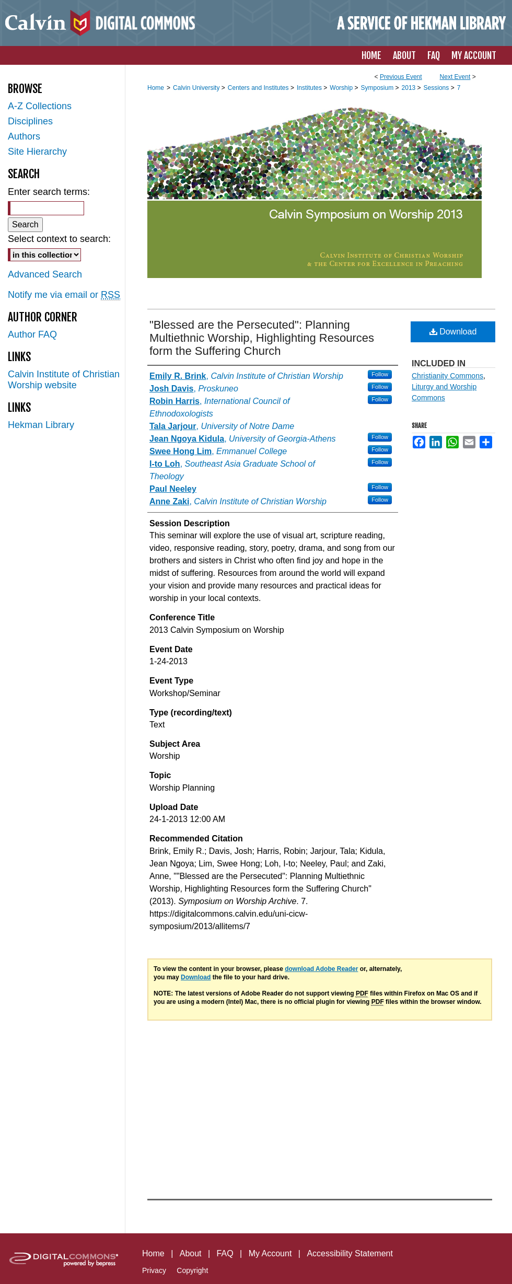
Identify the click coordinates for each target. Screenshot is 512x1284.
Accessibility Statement (350, 1253)
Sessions (437, 87)
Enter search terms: (49, 192)
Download (453, 331)
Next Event (455, 76)
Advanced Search (45, 274)
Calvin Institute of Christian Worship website (64, 379)
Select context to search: (59, 239)
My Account (270, 1253)
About (191, 1253)
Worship (342, 87)
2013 (409, 87)
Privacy (154, 1270)
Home (155, 87)
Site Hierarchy (37, 151)
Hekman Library (41, 425)
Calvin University (197, 87)
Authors (24, 136)
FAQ (225, 1253)
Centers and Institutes (259, 87)
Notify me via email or (64, 295)
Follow (379, 374)
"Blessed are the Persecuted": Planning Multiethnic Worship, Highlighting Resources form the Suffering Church (261, 337)
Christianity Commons (447, 376)
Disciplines (30, 121)
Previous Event (401, 76)
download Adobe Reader (321, 969)
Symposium (377, 87)
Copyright (192, 1270)
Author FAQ (32, 334)
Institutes (310, 87)
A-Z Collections (40, 106)
